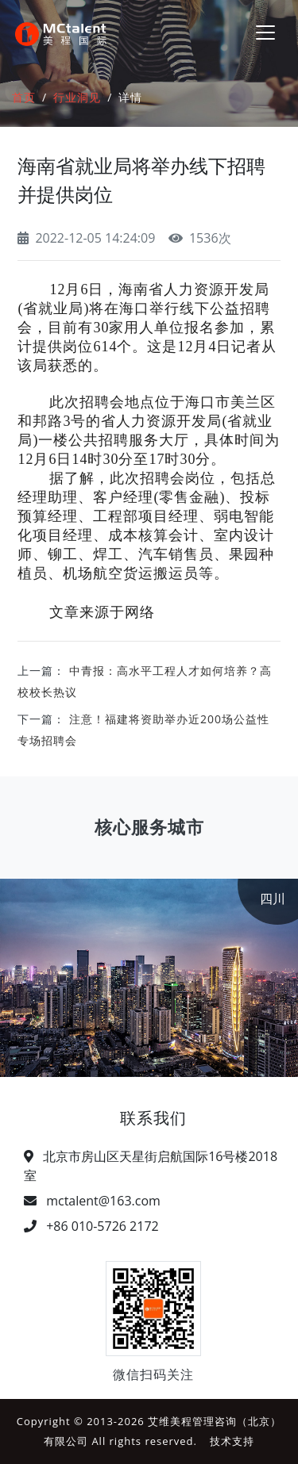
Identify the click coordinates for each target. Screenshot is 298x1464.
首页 (24, 97)
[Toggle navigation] (265, 32)
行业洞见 (77, 97)
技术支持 (232, 1441)
